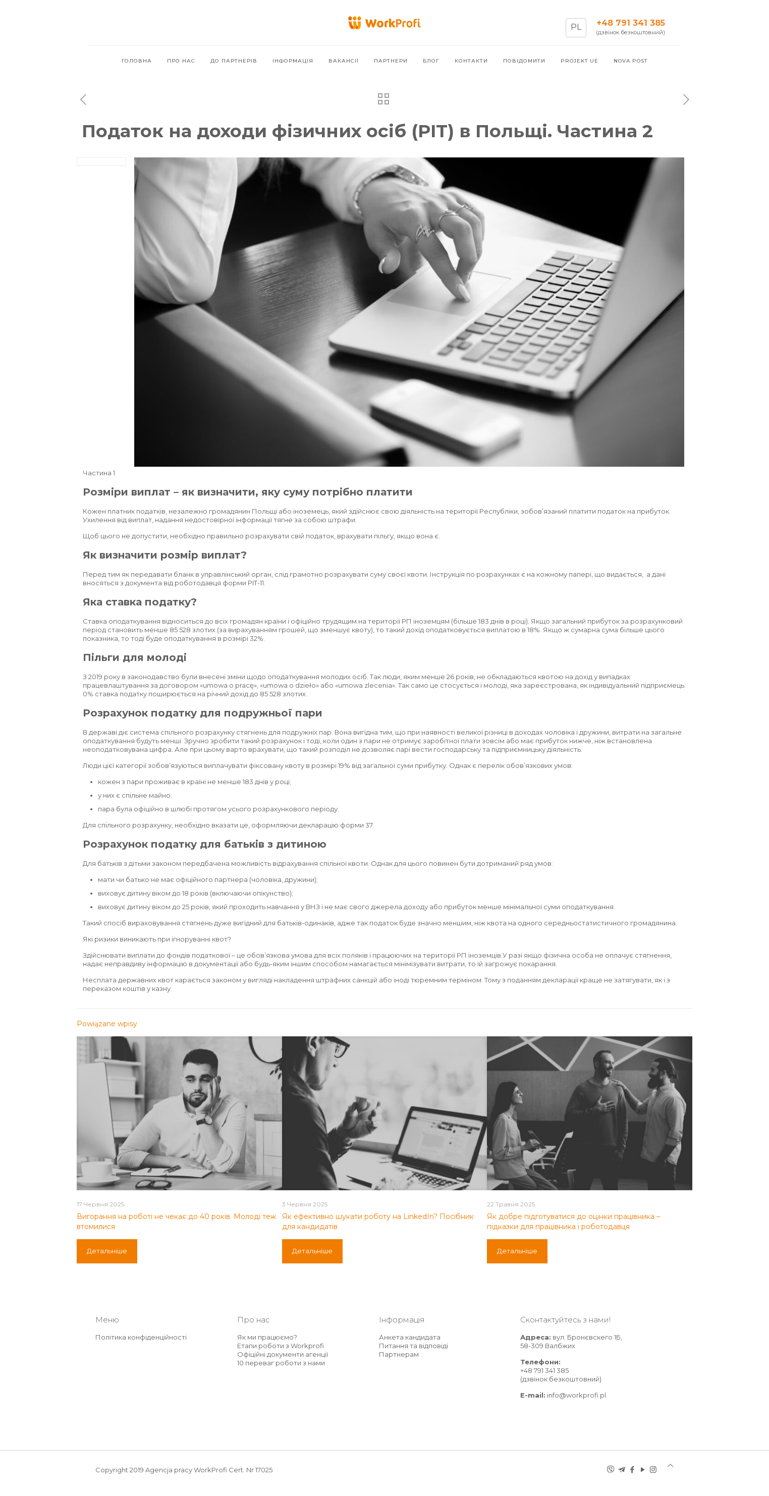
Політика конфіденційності (141, 1337)
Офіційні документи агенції (282, 1354)
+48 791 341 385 (544, 1370)
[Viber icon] (611, 1469)
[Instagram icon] (653, 1469)
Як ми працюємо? (267, 1337)
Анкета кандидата (410, 1337)
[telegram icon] (621, 1469)
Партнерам (399, 1354)
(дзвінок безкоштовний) (630, 32)
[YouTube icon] (642, 1469)
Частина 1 (99, 473)
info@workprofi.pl (576, 1395)
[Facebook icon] (632, 1469)
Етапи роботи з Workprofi (280, 1346)
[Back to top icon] (670, 1465)
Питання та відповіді (413, 1346)
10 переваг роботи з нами (281, 1363)
